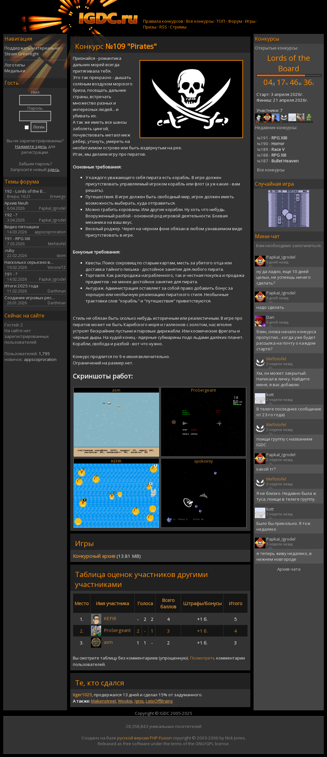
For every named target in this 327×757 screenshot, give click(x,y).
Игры (250, 21)
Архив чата (288, 569)
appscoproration (40, 359)
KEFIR (116, 461)
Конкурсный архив (94, 556)
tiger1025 (82, 695)
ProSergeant (203, 390)
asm (116, 390)
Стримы (178, 27)
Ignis (139, 701)
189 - (271, 149)
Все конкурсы (200, 21)
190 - (270, 143)
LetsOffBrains (159, 701)
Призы (149, 27)
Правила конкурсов (163, 21)
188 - (271, 155)
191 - (272, 138)
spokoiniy (203, 461)
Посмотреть (202, 658)
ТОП (221, 21)
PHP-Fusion (161, 738)
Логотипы (14, 65)
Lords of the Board (288, 63)
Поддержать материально (32, 48)
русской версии (133, 738)
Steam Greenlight (21, 54)
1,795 (44, 353)
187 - (278, 161)
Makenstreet (103, 701)
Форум (235, 21)
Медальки (14, 71)
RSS (163, 27)
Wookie (125, 701)
